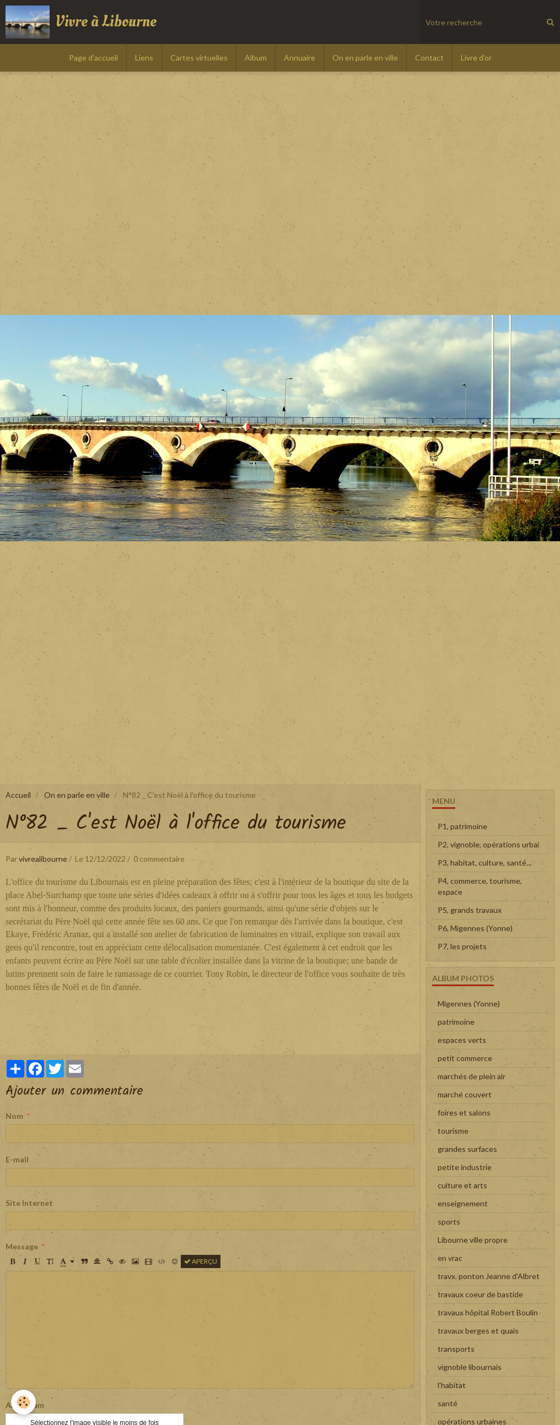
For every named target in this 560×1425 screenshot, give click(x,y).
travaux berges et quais (478, 1330)
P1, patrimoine (462, 826)
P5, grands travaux (470, 910)
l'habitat (452, 1385)
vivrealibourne (43, 858)
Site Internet (29, 1203)
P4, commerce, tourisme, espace (480, 886)
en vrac (450, 1258)
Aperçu (200, 1261)
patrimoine (456, 1021)
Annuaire (299, 57)
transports (456, 1348)
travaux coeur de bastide (480, 1294)
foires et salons (464, 1112)
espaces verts (462, 1040)
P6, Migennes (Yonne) (475, 928)
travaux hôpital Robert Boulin (488, 1312)
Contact (429, 57)
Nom (14, 1116)
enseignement (463, 1203)
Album (256, 57)
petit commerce (465, 1058)
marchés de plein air (471, 1076)
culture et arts (462, 1185)
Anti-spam (25, 1405)
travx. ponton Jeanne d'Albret (489, 1276)
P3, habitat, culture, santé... (484, 862)
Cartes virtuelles (199, 57)
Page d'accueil (93, 57)
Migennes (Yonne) (469, 1003)
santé (447, 1403)
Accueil (18, 794)
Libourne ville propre (473, 1239)
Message (22, 1246)
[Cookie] (23, 1402)
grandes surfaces (467, 1149)
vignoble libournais (470, 1367)
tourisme (453, 1130)
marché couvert (465, 1094)
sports (449, 1221)
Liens (144, 57)
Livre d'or (476, 57)
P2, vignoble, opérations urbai (488, 844)
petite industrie (465, 1167)
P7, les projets (462, 946)
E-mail (17, 1159)
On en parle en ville (365, 57)
